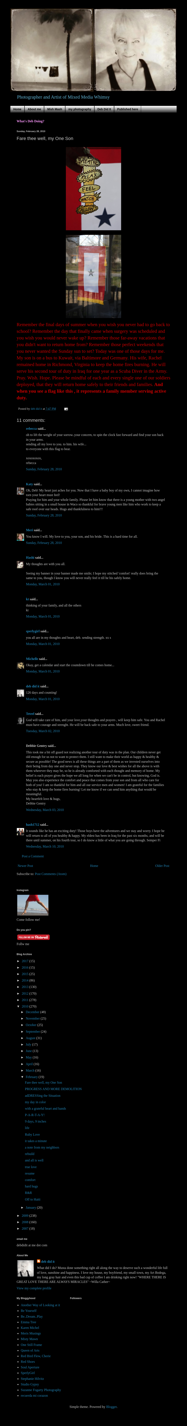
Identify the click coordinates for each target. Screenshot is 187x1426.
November (33, 1018)
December (33, 1012)
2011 (25, 1000)
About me (34, 109)
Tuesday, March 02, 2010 (43, 731)
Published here (127, 109)
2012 (25, 993)
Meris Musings (31, 1333)
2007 (25, 1228)
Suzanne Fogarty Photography (41, 1390)
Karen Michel (30, 1327)
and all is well (34, 1160)
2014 (25, 980)
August (31, 1038)
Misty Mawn (29, 1339)
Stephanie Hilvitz (32, 1378)
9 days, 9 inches (35, 1121)
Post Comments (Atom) (50, 874)
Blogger (111, 1407)
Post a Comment (33, 856)
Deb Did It (104, 109)
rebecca (31, 428)
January (31, 1207)
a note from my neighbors (42, 1147)
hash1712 (32, 824)
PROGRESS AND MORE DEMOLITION (53, 1089)
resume (29, 1173)
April (30, 1064)
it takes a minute (36, 1141)
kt (27, 599)
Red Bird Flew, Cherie (36, 1356)
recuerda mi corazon (34, 1395)
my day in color (35, 1102)
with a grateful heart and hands (45, 1108)
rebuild (29, 1154)
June (29, 1051)
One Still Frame (31, 1345)
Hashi (30, 557)
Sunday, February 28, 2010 (44, 469)
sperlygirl (33, 631)
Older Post (162, 866)
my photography (79, 109)
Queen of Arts (30, 1350)
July (29, 1044)
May (29, 1057)
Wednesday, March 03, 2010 (45, 810)
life (27, 1128)
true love (31, 1167)
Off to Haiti (32, 1199)
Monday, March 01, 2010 (43, 584)
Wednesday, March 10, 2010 (45, 846)
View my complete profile (34, 1288)
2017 (25, 961)
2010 (25, 1006)
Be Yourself (29, 1310)
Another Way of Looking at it (40, 1305)
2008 (25, 1222)
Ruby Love (32, 1134)
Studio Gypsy (30, 1384)
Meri (29, 530)
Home (17, 109)
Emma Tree (28, 1322)
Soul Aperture (30, 1367)
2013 (25, 987)
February (32, 1077)
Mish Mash (54, 109)
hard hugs (31, 1186)
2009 (25, 1215)
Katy (29, 484)
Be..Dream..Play (32, 1316)
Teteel (30, 713)
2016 (25, 967)
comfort (30, 1180)
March (30, 1070)
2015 (25, 974)
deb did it (32, 686)
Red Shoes (28, 1361)
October (31, 1025)
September (33, 1031)
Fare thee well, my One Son (43, 1082)
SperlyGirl (28, 1373)
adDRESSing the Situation (42, 1095)
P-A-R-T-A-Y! (35, 1115)
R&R (28, 1193)
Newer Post (25, 866)
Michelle (32, 659)
